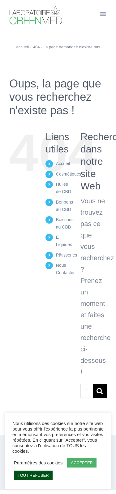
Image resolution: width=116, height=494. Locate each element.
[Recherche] (100, 391)
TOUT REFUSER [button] (33, 475)
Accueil (63, 163)
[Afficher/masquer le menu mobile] (103, 14)
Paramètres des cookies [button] (38, 462)
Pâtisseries (66, 255)
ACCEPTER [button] (82, 462)
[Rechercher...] (86, 391)
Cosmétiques (68, 174)
